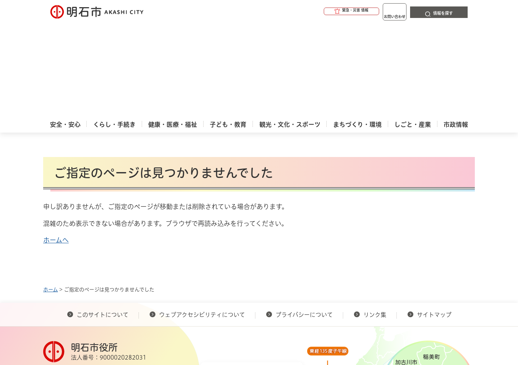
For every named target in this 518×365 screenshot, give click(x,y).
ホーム (50, 195)
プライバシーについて (304, 220)
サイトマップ (434, 220)
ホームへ (56, 145)
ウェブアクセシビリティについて (202, 220)
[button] (323, 11)
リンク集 (374, 220)
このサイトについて (102, 220)
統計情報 (281, 329)
